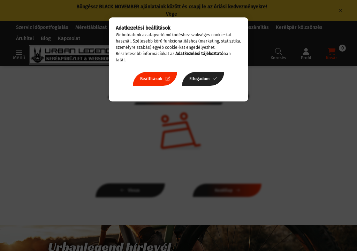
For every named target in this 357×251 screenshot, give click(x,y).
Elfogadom (199, 78)
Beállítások (151, 78)
